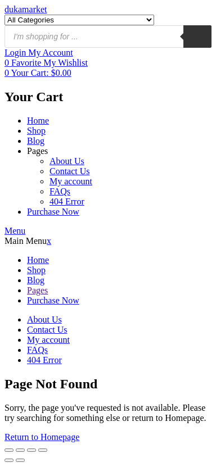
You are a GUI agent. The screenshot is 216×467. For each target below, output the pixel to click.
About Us (67, 161)
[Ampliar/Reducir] (9, 450)
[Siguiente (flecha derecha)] (20, 460)
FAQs (60, 191)
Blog (35, 141)
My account (71, 181)
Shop (36, 130)
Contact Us (70, 171)
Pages (37, 151)
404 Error (67, 201)
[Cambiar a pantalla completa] (20, 450)
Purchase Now (53, 211)
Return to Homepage (41, 437)
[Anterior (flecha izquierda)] (9, 460)
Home (38, 120)
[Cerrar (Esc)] (42, 450)
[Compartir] (31, 450)
